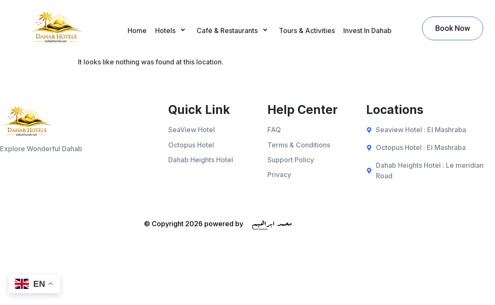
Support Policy (290, 160)
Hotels (171, 30)
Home (137, 30)
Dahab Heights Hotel (200, 160)
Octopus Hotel (191, 145)
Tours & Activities (307, 30)
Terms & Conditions (298, 145)
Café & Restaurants (233, 30)
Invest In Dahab (367, 30)
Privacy (279, 175)
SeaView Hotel (191, 129)
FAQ (274, 129)
